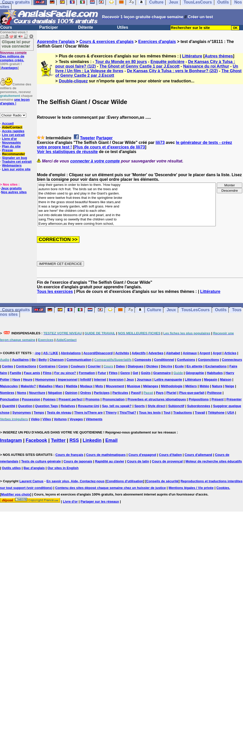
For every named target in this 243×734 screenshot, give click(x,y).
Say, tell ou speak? (117, 406)
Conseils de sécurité (162, 481)
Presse (7, 150)
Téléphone (216, 412)
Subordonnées (198, 406)
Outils (220, 310)
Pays (159, 393)
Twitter (58, 440)
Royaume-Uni (88, 406)
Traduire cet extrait (17, 161)
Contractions (26, 366)
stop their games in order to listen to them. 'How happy (127, 185)
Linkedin (92, 440)
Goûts (146, 373)
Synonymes (21, 412)
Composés (142, 360)
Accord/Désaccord (98, 353)
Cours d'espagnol (142, 455)
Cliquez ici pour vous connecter (16, 43)
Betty (42, 360)
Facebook (36, 440)
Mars (59, 386)
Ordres (85, 393)
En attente (195, 366)
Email (111, 440)
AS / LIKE (50, 353)
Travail (200, 412)
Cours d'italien (170, 455)
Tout (167, 412)
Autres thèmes (219, 56)
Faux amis (32, 373)
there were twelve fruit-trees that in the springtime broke (127, 198)
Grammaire (162, 373)
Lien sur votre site (16, 169)
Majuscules (9, 386)
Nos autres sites (13, 192)
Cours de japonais (78, 461)
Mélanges (150, 386)
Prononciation (114, 399)
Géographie (195, 373)
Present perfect (71, 399)
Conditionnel (164, 360)
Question (25, 406)
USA (230, 412)
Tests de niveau (59, 412)
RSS (74, 440)
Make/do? (28, 386)
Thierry (111, 412)
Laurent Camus (31, 481)
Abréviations (71, 353)
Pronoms (92, 399)
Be (34, 360)
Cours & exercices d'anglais (106, 41)
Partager (104, 138)
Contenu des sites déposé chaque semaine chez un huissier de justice (110, 488)
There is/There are (88, 412)
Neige (229, 386)
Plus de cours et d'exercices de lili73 (109, 147)
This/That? (127, 412)
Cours (6, 27)
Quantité (8, 406)
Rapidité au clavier (109, 461)
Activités (122, 353)
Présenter (234, 399)
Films (47, 373)
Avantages (9, 68)
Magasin (210, 379)
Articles (230, 353)
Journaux (144, 379)
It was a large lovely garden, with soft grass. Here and (127, 206)
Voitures (60, 419)
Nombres (7, 393)
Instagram (11, 440)
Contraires (47, 366)
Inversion (116, 379)
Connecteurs (232, 360)
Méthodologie (172, 386)
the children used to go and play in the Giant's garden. (127, 193)
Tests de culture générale (41, 461)
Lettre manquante (168, 379)
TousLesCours (195, 310)
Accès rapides (13, 131)
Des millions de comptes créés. (13, 56)
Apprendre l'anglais (56, 41)
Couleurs (78, 366)
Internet (100, 379)
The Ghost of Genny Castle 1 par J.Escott (139, 66)
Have (16, 379)
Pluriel (171, 393)
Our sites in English (63, 468)
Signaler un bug (14, 158)
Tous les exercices (55, 291)
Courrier (94, 366)
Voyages (76, 419)
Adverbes (155, 353)
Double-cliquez (73, 81)
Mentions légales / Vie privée (191, 488)
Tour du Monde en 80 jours (121, 61)
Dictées (152, 366)
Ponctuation (9, 399)
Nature (217, 386)
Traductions (182, 412)
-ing (37, 353)
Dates (120, 366)
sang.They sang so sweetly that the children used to (127, 219)
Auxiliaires (20, 360)
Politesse (214, 393)
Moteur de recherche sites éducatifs (213, 461)
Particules (120, 393)
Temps (39, 412)
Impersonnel (67, 379)
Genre (125, 373)
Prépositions (199, 399)
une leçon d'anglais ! (15, 101)
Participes (102, 393)
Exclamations (216, 366)
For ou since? (65, 373)
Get (135, 373)
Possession (31, 399)
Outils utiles (11, 468)
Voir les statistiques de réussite (67, 151)
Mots (99, 386)
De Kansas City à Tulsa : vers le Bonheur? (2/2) (172, 71)
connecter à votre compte (95, 161)
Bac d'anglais (34, 468)
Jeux (171, 310)
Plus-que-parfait (191, 393)
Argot (217, 353)
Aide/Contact (12, 127)
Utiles (122, 27)
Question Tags (46, 406)
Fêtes (113, 373)
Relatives (68, 406)
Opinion (71, 393)
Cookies (222, 488)
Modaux (86, 386)
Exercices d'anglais (157, 41)
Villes (46, 419)
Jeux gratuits (11, 188)
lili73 (160, 142)
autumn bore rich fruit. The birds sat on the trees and (127, 189)
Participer (48, 27)
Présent (217, 399)
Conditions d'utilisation (125, 481)
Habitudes (215, 373)
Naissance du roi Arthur (206, 66)
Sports (139, 406)
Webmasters (12, 165)
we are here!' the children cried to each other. (127, 211)
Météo (204, 386)
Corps (63, 366)
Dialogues (136, 366)
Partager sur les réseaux (99, 501)
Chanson (57, 360)
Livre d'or (9, 139)
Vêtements (94, 419)
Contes (7, 366)
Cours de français (69, 455)
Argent (204, 353)
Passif (136, 393)
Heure (27, 379)
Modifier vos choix (15, 494)
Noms (21, 393)
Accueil (7, 123)
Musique (133, 386)
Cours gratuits (16, 310)
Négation (55, 393)
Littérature (192, 56)
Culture (154, 310)
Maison (226, 379)
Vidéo (35, 419)
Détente (85, 27)
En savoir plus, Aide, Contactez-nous (75, 481)
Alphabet (173, 353)
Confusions (186, 360)
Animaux (190, 353)
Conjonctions (208, 360)
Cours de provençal (167, 461)
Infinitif (85, 379)
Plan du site (11, 146)
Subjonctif (176, 406)
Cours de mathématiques (105, 455)
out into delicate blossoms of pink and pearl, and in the (127, 215)
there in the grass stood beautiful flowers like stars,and (127, 202)
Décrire (166, 366)
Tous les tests (150, 412)
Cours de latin (138, 461)
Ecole (179, 366)
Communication (78, 360)
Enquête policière (167, 61)
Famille (15, 373)
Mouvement (115, 386)
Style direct (156, 406)
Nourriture (37, 393)
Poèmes (49, 399)
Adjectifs (139, 353)
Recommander (13, 154)
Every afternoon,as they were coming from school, (127, 224)
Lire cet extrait (13, 135)
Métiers (191, 386)
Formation (87, 373)
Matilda (71, 386)
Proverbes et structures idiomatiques (156, 399)
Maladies (46, 386)
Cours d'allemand (198, 455)
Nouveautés (11, 142)
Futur (102, 373)
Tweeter (87, 138)
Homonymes (45, 379)
